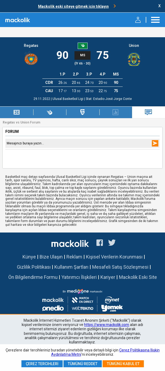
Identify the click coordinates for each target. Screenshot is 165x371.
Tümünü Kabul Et (123, 364)
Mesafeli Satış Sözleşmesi (120, 267)
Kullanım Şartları (71, 267)
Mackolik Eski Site (138, 277)
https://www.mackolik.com (106, 325)
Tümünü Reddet (83, 364)
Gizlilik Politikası (34, 267)
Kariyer (107, 277)
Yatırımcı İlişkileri (79, 277)
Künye (29, 257)
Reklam (74, 257)
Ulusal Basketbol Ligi (68, 99)
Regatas (31, 45)
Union (134, 45)
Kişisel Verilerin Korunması (114, 257)
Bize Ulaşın (51, 257)
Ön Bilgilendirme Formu (33, 277)
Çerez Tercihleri (42, 364)
